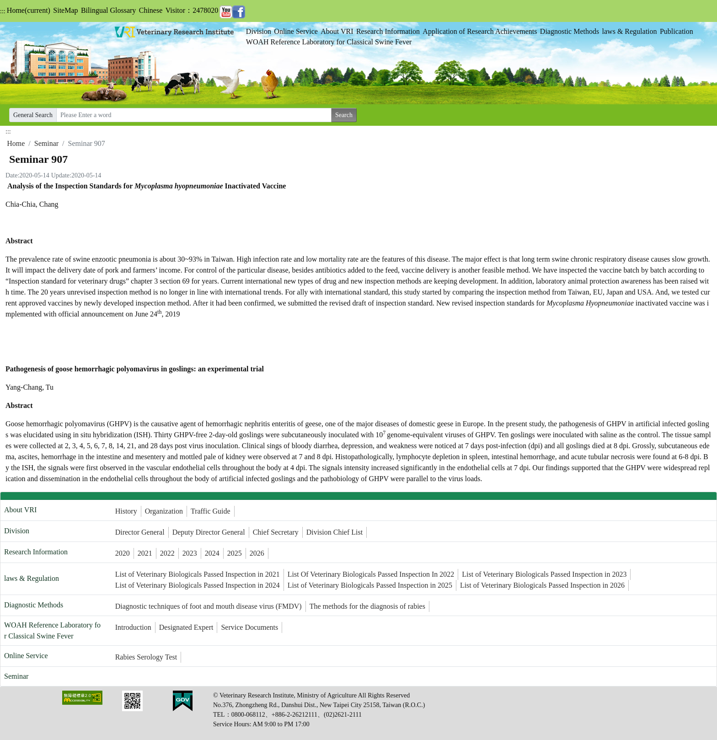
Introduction (133, 627)
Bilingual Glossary (108, 10)
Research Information (388, 31)
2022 (167, 553)
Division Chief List (334, 532)
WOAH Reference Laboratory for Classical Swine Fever (329, 42)
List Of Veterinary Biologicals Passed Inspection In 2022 (371, 574)
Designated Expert (186, 627)
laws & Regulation (629, 31)
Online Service (296, 31)
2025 (234, 553)
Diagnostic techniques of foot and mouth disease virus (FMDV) (208, 606)
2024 (212, 553)
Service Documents (249, 627)
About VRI (337, 31)
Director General (140, 532)
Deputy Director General (208, 532)
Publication (676, 31)
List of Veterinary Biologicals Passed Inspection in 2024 (197, 585)
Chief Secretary (276, 532)
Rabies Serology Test (146, 657)
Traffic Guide (210, 511)
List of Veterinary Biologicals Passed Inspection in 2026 (542, 585)
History (126, 511)
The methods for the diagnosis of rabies (367, 606)
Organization (164, 511)
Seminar (46, 143)
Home (28, 10)
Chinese (151, 10)
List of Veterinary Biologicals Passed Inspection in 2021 (197, 574)
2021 (145, 553)
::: (2, 11)
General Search (33, 115)
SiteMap (65, 10)
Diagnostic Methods (569, 31)
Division (258, 31)
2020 (122, 553)
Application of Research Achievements (480, 31)
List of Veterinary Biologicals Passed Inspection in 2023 (544, 574)
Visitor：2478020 (192, 10)
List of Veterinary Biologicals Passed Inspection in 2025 (370, 585)
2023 (189, 553)
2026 (257, 553)
